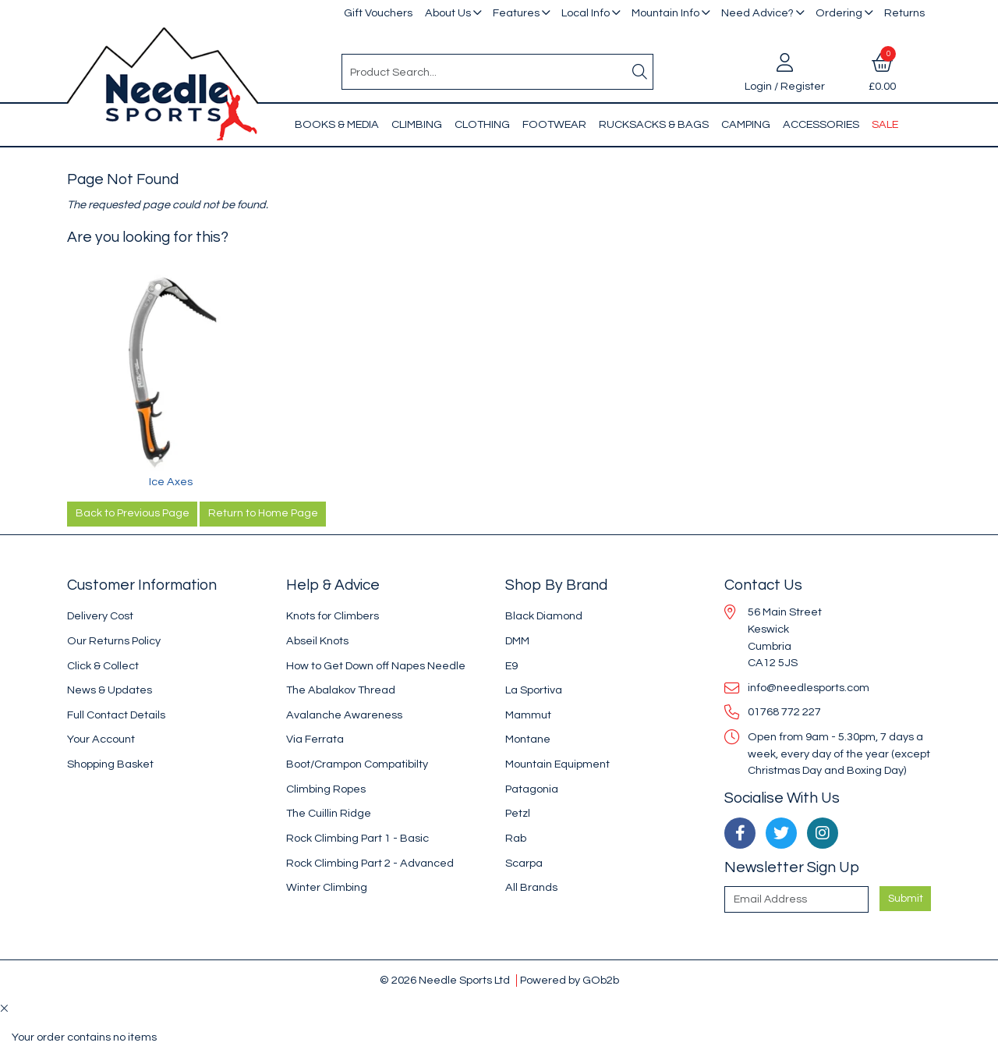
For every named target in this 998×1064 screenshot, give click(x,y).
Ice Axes (171, 482)
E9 (511, 666)
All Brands (531, 887)
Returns (904, 13)
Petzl (517, 813)
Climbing (416, 124)
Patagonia (531, 789)
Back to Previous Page (132, 513)
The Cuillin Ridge (328, 813)
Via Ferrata (315, 739)
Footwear (554, 124)
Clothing (482, 124)
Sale (885, 124)
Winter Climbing (326, 887)
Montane (527, 739)
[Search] (640, 71)
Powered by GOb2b (569, 980)
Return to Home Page (263, 513)
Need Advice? (757, 13)
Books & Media (337, 124)
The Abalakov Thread (340, 690)
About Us (448, 13)
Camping (745, 124)
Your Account (101, 739)
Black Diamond (543, 616)
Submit (905, 898)
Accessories (821, 124)
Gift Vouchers (378, 13)
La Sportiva (533, 690)
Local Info (585, 13)
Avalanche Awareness (344, 715)
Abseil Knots (317, 641)
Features (516, 13)
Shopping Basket (110, 764)
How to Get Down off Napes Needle (375, 666)
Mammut (528, 715)
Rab (515, 838)
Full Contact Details (116, 715)
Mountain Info (665, 13)
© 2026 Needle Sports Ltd (445, 980)
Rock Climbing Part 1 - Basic (357, 838)
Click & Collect (103, 666)
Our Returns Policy (114, 641)
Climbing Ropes (326, 789)
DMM (517, 641)
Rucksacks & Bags (654, 124)
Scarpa (524, 863)
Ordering (839, 13)
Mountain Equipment (557, 764)
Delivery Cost (100, 616)
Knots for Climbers (332, 616)
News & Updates (109, 690)
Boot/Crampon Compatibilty (357, 764)
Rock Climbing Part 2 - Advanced (370, 863)
